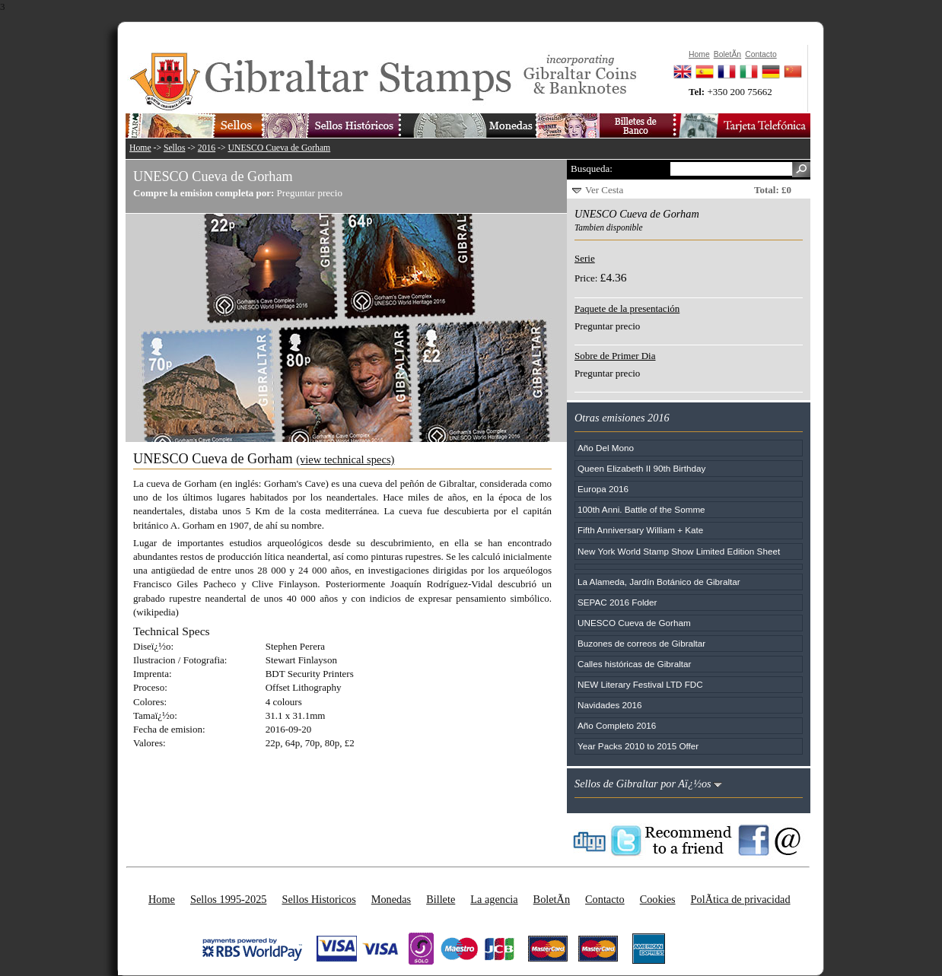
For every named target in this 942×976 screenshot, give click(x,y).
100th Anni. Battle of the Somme (641, 509)
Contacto (605, 899)
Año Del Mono (606, 448)
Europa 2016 (603, 489)
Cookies (658, 899)
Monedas (391, 899)
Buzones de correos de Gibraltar (641, 643)
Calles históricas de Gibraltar (634, 664)
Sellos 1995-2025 (228, 899)
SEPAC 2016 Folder (617, 602)
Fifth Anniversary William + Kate (640, 530)
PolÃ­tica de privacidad (741, 899)
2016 (206, 148)
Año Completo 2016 (617, 725)
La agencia (493, 899)
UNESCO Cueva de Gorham (279, 148)
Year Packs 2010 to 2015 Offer (638, 746)
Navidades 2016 (609, 705)
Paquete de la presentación (626, 308)
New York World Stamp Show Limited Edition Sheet (679, 551)
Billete (440, 899)
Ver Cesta (604, 190)
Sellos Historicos (318, 899)
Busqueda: (592, 168)
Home (140, 148)
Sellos (175, 148)
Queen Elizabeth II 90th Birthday (641, 468)
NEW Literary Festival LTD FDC (640, 684)
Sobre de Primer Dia (615, 355)
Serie (584, 258)
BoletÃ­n (551, 899)
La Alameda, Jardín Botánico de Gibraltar (659, 582)
